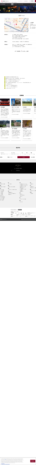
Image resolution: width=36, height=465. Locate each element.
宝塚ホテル (21, 194)
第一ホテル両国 (2, 199)
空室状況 (1, 157)
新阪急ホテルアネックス (22, 187)
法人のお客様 (33, 157)
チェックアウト (13, 152)
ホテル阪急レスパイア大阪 (23, 186)
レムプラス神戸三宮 (22, 195)
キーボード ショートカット (9, 31)
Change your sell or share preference (5, 464)
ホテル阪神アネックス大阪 (23, 189)
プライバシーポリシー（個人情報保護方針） (14, 216)
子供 (27, 152)
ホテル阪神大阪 (21, 188)
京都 (8, 191)
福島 (0, 185)
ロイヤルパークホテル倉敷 (23, 199)
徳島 (30, 189)
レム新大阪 (21, 190)
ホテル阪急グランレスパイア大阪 (23, 185)
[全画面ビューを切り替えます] (27, 19)
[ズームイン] (27, 29)
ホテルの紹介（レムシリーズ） (7, 2)
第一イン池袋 (1, 200)
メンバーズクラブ (16, 213)
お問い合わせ (18, 170)
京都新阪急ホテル (10, 192)
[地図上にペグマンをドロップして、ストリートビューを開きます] (27, 26)
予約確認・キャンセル (9, 157)
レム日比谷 (12, 2)
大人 (22, 152)
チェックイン (2, 152)
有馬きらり (21, 196)
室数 (31, 152)
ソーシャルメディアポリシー (22, 216)
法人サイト (19, 213)
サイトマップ (35, 216)
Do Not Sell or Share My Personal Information (33, 461)
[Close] (35, 461)
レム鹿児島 (31, 193)
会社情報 (23, 213)
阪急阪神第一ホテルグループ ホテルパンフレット (31, 213)
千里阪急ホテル (21, 191)
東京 (0, 188)
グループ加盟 (25, 213)
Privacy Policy (2, 463)
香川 (30, 185)
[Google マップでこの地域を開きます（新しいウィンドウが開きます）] (6, 31)
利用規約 (23, 31)
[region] (16, 25)
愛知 (8, 185)
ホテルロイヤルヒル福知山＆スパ (12, 193)
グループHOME (1, 2)
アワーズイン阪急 (2, 198)
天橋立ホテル (9, 194)
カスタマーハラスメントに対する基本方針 (29, 216)
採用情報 (21, 213)
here (5, 459)
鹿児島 (30, 192)
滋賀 (8, 188)
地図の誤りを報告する (26, 31)
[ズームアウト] (27, 30)
